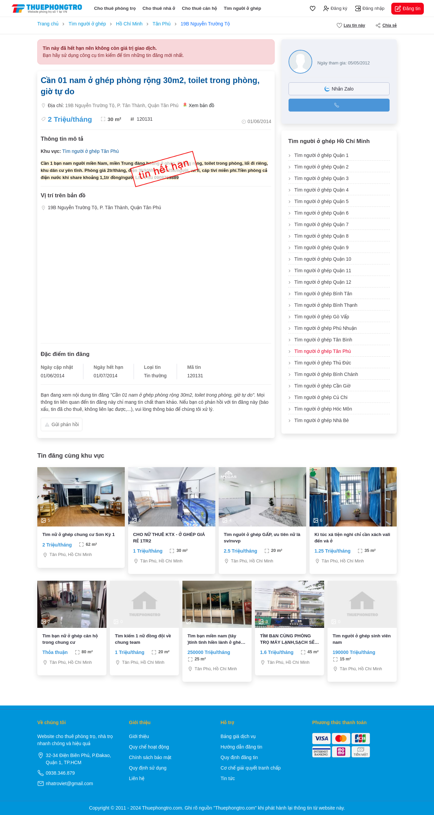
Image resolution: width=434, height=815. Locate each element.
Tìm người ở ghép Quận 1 (321, 155)
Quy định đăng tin (239, 757)
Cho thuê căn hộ (199, 8)
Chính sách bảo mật (150, 757)
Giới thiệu (139, 736)
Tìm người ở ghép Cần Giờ (322, 386)
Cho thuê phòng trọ (115, 8)
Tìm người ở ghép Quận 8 (321, 236)
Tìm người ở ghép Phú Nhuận (325, 328)
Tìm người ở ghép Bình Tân (323, 293)
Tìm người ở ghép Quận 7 (321, 224)
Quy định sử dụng (147, 768)
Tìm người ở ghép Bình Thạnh (325, 305)
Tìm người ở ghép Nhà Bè (321, 420)
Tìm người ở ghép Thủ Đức (322, 362)
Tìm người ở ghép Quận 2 (321, 167)
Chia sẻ (386, 25)
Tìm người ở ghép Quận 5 (321, 201)
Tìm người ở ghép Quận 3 (321, 178)
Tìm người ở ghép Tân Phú (90, 151)
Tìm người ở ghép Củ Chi (321, 397)
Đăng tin (407, 8)
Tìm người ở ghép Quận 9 (321, 247)
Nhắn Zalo (338, 89)
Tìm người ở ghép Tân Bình (323, 339)
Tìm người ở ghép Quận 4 (321, 190)
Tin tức (228, 778)
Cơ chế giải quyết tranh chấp (251, 768)
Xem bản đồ (198, 105)
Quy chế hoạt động (149, 747)
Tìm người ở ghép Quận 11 (322, 270)
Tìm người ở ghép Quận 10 (322, 259)
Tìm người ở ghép (242, 8)
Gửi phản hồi (61, 424)
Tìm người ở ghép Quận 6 (321, 213)
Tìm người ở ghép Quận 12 (322, 282)
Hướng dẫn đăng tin (241, 747)
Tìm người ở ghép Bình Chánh (326, 374)
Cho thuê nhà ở (158, 8)
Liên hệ (136, 778)
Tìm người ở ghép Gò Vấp (321, 316)
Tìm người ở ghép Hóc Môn (323, 409)
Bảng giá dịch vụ (238, 736)
